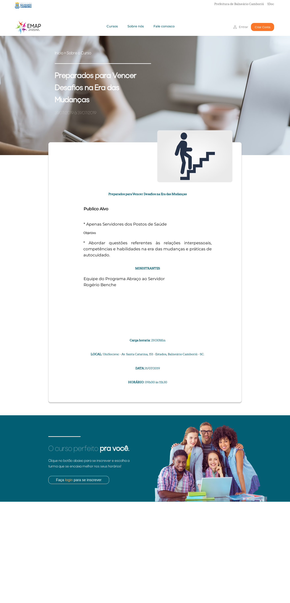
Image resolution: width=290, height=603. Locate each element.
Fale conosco (164, 26)
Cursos (112, 26)
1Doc (270, 4)
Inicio (59, 53)
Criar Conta (262, 27)
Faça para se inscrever (79, 480)
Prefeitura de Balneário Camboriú (239, 4)
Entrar (243, 27)
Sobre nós (135, 26)
